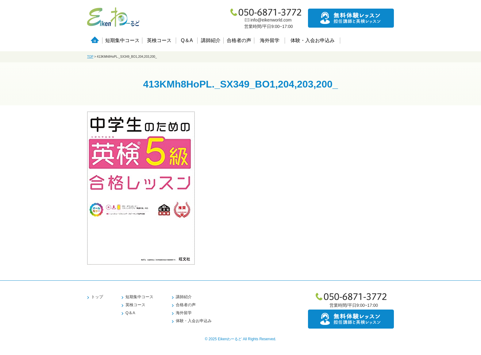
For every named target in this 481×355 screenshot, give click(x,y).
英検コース (159, 40)
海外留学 (269, 40)
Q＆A (187, 40)
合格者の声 (239, 40)
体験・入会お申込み (313, 40)
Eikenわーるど (230, 339)
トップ (97, 297)
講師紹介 (211, 40)
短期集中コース (122, 40)
